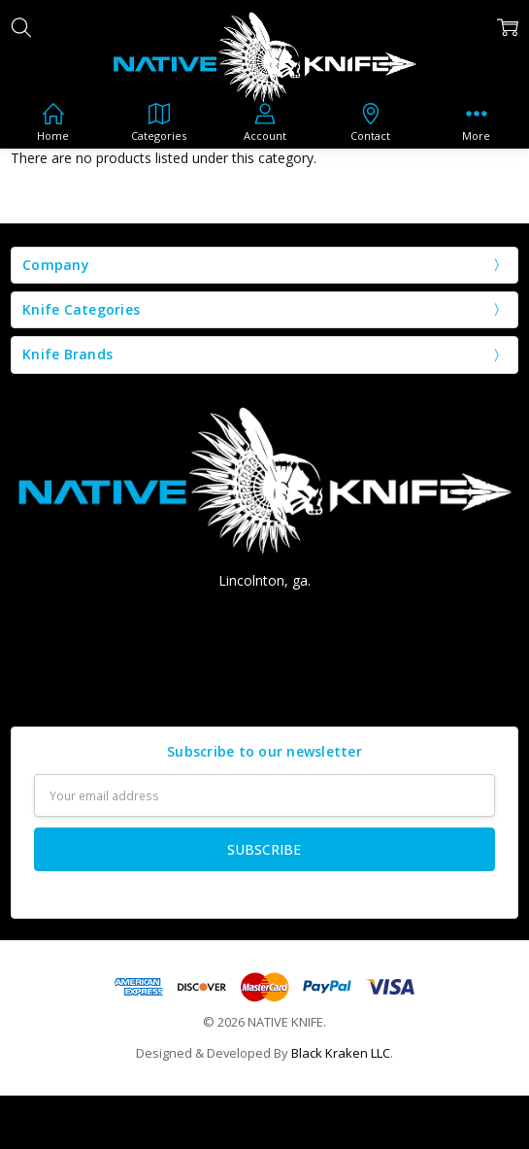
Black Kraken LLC (340, 1053)
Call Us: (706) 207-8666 (264, 616)
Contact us (265, 686)
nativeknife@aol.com (264, 651)
